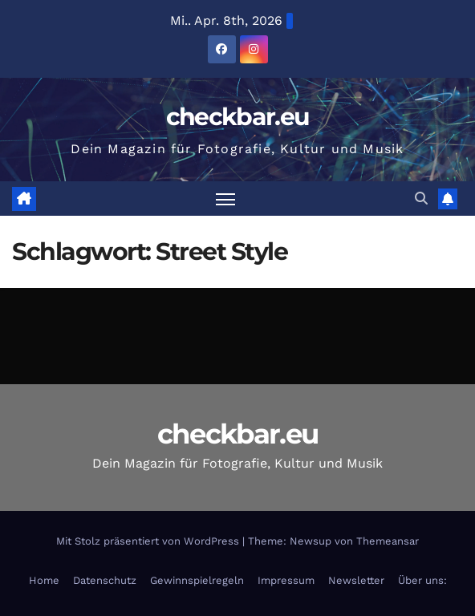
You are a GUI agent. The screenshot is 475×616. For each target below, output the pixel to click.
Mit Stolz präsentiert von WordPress (149, 541)
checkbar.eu (237, 117)
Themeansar (387, 541)
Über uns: (422, 580)
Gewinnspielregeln (197, 580)
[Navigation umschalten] (225, 198)
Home (44, 580)
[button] (421, 198)
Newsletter (356, 580)
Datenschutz (104, 580)
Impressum (286, 580)
